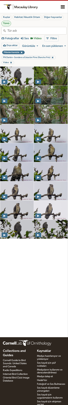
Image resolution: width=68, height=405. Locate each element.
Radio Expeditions (12, 370)
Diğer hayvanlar (53, 17)
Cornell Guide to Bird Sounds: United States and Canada (15, 363)
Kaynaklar (44, 351)
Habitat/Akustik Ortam (27, 17)
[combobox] (36, 30)
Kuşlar (6, 17)
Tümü (6, 23)
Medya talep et (45, 376)
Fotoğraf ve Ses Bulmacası (51, 384)
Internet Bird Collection (15, 374)
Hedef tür (42, 380)
